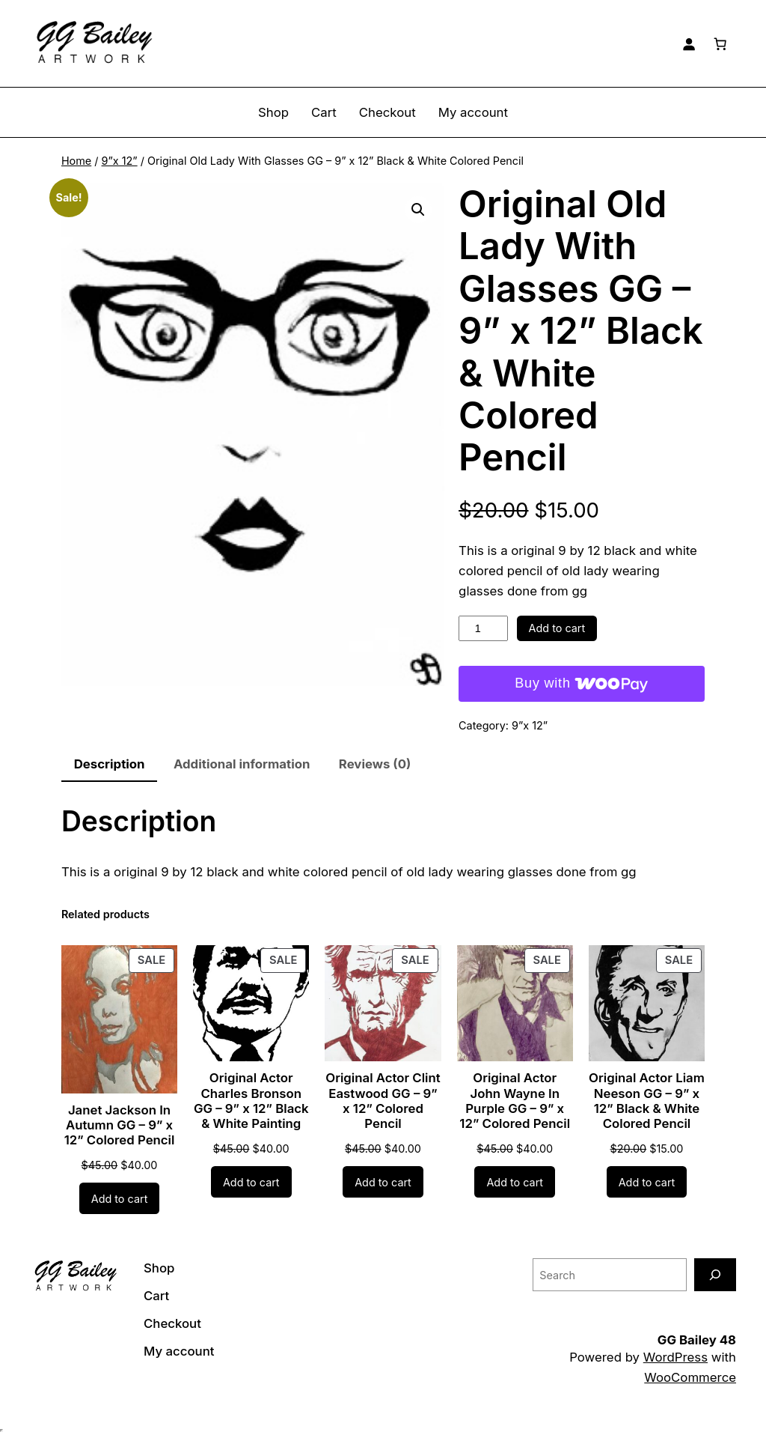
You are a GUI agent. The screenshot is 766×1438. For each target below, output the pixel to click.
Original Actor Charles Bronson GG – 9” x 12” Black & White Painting (251, 1100)
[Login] (689, 43)
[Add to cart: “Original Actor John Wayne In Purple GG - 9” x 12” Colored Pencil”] (514, 1182)
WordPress (675, 1357)
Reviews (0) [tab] (375, 763)
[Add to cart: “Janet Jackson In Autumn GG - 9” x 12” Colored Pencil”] (119, 1198)
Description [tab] (109, 763)
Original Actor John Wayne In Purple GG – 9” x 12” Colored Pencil (514, 1100)
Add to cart (557, 628)
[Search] (715, 1274)
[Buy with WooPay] (582, 684)
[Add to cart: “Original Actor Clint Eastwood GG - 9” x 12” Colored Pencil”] (383, 1182)
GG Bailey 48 (697, 1339)
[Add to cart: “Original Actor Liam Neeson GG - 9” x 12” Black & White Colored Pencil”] (647, 1182)
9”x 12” (120, 160)
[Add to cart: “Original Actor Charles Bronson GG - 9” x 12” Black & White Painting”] (251, 1182)
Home (76, 160)
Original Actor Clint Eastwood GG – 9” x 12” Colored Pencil (382, 1100)
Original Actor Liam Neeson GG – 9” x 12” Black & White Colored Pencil (647, 1100)
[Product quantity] (483, 628)
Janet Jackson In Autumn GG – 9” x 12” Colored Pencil (119, 1124)
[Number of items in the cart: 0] (720, 43)
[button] (418, 209)
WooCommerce (690, 1377)
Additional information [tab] (242, 763)
